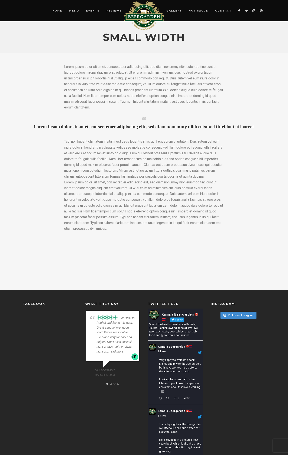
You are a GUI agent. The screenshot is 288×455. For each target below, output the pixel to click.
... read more (114, 351)
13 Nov (162, 415)
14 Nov (162, 351)
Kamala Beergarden (175, 346)
